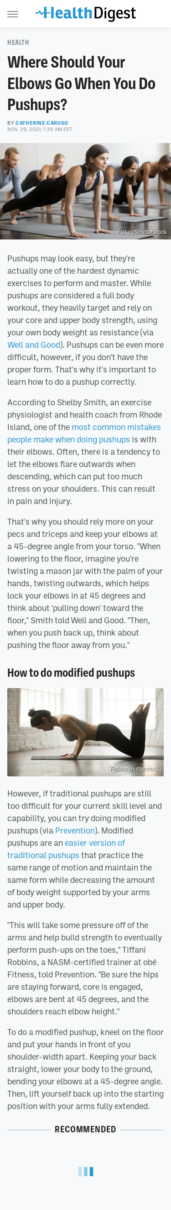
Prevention (75, 830)
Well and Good (33, 345)
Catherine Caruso (42, 123)
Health (18, 42)
